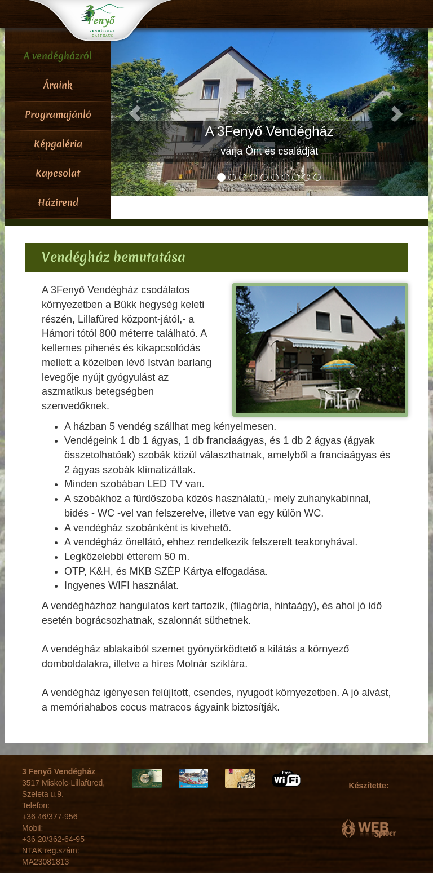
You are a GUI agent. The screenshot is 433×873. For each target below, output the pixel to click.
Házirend (58, 202)
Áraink (57, 84)
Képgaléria (58, 143)
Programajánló (58, 114)
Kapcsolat (58, 172)
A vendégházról (58, 55)
